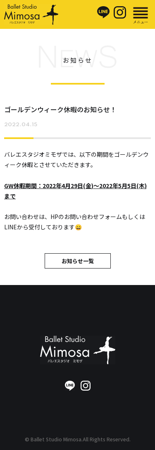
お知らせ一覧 (78, 261)
